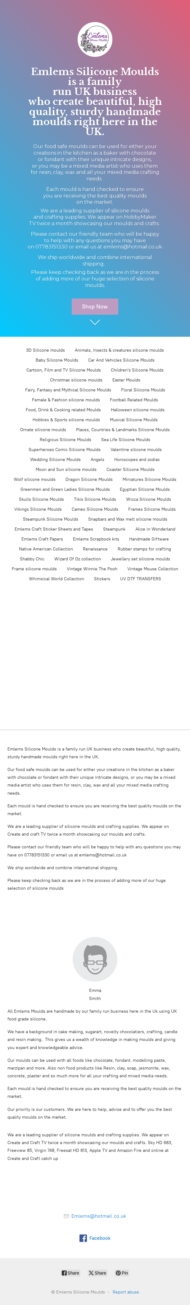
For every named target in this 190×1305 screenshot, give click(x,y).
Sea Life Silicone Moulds (125, 439)
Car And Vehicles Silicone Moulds (121, 360)
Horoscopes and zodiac (137, 459)
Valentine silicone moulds (136, 449)
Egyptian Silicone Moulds (145, 489)
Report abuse (126, 1292)
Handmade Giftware (149, 539)
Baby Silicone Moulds (57, 360)
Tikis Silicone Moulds (95, 499)
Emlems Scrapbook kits (96, 539)
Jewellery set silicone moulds (140, 559)
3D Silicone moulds (45, 350)
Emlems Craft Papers (42, 539)
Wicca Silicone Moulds (148, 499)
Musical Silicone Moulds (134, 419)
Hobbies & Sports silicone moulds (66, 419)
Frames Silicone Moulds (152, 509)
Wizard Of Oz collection (77, 559)
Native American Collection (46, 549)
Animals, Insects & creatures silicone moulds (119, 350)
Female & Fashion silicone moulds (66, 400)
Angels (97, 459)
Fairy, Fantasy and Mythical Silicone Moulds (68, 390)
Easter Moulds (126, 380)
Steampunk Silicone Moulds (50, 519)
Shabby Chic (32, 559)
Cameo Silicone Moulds (95, 509)
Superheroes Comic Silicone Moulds (65, 449)
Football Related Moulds (134, 400)
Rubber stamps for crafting (144, 549)
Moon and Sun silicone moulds (66, 469)
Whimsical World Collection (56, 579)
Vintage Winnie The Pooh (92, 569)
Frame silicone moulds (34, 569)
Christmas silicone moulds (76, 380)
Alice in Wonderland (155, 529)
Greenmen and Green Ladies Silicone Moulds (65, 489)
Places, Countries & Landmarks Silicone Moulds (123, 429)
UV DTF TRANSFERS (140, 579)
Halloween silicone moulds (138, 410)
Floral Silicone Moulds (143, 390)
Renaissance (95, 549)
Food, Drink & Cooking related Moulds (63, 410)
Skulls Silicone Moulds (41, 499)
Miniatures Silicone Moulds (149, 479)
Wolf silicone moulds (35, 479)
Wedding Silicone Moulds (55, 459)
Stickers (102, 579)
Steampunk (114, 529)
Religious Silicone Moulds (65, 439)
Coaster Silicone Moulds (130, 469)
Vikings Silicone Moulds (38, 509)
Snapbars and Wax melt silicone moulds (127, 519)
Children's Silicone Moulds (137, 370)
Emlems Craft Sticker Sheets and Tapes (54, 529)
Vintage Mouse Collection (152, 569)
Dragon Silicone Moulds (89, 479)
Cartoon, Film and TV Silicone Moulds (63, 370)
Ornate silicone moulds (43, 429)
